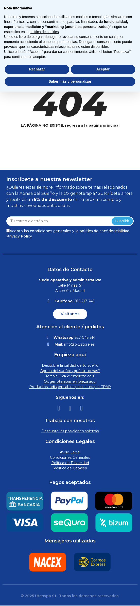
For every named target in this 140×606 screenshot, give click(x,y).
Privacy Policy (19, 236)
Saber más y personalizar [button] (70, 81)
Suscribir (122, 221)
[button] (70, 314)
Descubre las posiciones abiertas (70, 431)
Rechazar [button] (37, 69)
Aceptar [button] (103, 69)
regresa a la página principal (92, 125)
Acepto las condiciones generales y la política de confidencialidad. (68, 234)
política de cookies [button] (44, 32)
